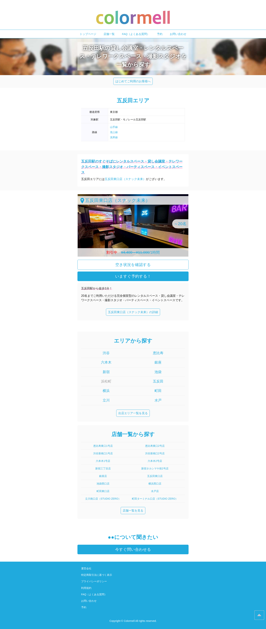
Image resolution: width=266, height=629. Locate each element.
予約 (159, 34)
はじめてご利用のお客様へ (133, 81)
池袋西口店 (103, 483)
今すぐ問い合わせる (133, 549)
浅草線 (114, 137)
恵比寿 (158, 353)
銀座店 (103, 476)
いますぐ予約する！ (133, 276)
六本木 (106, 362)
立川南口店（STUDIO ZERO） (103, 498)
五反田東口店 (155, 476)
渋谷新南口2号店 (155, 453)
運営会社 (86, 568)
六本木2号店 (155, 460)
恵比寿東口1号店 (103, 445)
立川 (106, 400)
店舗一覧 (109, 34)
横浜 (106, 391)
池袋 (158, 372)
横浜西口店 (154, 483)
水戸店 (155, 491)
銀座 (158, 362)
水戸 (158, 400)
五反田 (158, 381)
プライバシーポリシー (94, 581)
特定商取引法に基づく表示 (96, 574)
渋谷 (106, 353)
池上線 (114, 132)
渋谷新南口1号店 (103, 453)
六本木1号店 (103, 460)
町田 (158, 391)
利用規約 (86, 587)
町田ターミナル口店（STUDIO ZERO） (155, 498)
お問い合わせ (178, 34)
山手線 (114, 127)
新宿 (106, 372)
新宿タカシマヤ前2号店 (155, 468)
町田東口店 (103, 491)
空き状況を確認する (133, 264)
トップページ (88, 34)
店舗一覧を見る (133, 510)
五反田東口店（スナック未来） (125, 179)
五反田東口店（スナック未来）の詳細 (133, 312)
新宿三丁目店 (103, 468)
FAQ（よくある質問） (136, 34)
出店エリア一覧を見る (133, 413)
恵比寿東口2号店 (155, 445)
